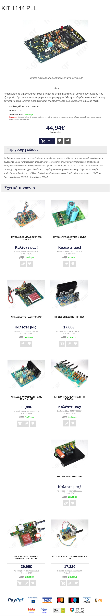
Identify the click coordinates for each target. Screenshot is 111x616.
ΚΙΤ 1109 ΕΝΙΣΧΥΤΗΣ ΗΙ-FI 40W (69, 317)
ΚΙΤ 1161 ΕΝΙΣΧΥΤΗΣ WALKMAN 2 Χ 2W (69, 557)
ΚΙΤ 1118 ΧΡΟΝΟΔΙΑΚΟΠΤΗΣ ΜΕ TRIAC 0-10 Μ (26, 398)
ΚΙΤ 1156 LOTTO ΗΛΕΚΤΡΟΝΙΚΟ (26, 317)
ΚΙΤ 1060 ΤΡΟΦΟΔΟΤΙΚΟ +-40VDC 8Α (69, 238)
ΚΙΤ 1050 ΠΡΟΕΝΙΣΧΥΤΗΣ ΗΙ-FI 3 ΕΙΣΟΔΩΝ (69, 398)
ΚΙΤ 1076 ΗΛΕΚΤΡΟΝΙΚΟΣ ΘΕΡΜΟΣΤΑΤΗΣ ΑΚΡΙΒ (26, 557)
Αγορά (50, 140)
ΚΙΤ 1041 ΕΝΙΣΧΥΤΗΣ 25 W (69, 476)
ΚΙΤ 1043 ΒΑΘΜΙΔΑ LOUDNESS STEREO (26, 238)
